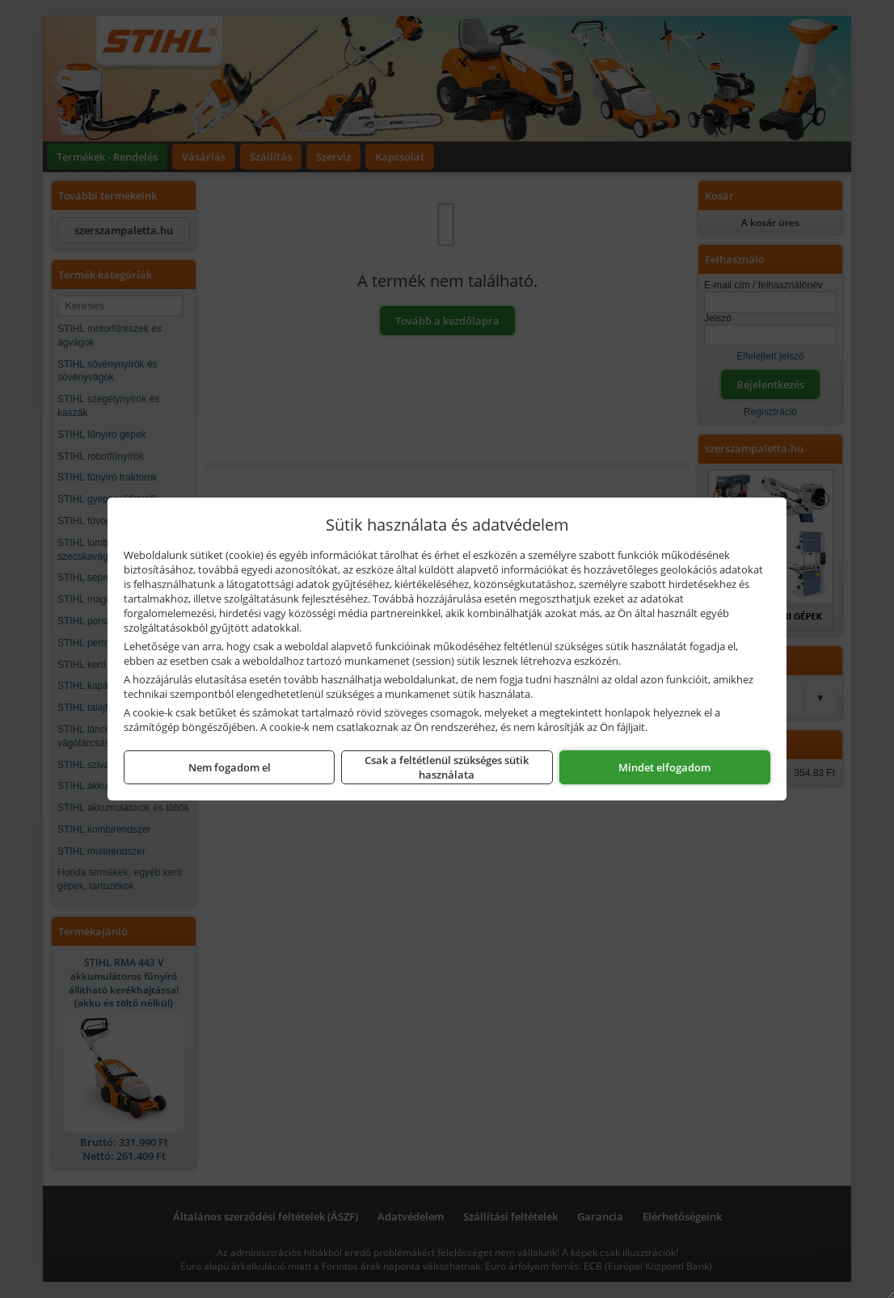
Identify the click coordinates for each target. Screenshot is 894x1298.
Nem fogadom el (229, 767)
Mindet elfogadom (664, 767)
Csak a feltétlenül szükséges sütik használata (447, 767)
